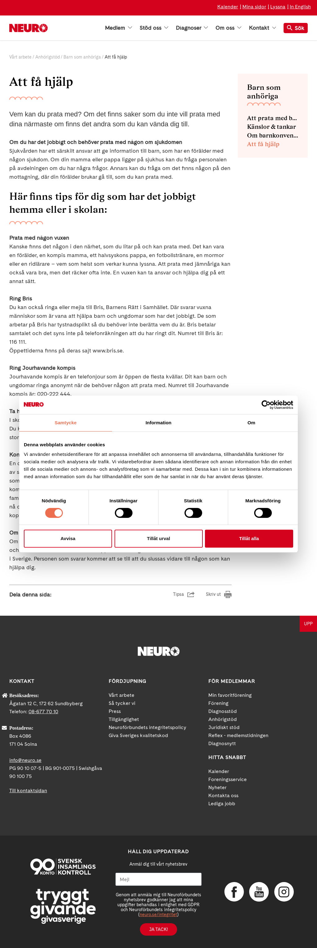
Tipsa (178, 594)
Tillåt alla (249, 538)
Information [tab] (158, 422)
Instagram (283, 892)
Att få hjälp (263, 144)
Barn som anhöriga (82, 57)
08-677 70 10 (43, 711)
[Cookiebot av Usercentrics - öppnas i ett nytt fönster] (266, 404)
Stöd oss (154, 28)
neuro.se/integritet (158, 914)
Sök (295, 28)
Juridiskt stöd (224, 727)
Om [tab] (251, 422)
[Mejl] (158, 879)
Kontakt (262, 28)
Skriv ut (213, 594)
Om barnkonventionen (272, 135)
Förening (218, 703)
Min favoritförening (230, 695)
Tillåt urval (158, 538)
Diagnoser (192, 28)
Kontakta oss (223, 795)
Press (115, 711)
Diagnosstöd (222, 711)
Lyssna (277, 7)
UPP (308, 623)
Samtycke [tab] (66, 422)
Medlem (118, 28)
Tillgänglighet (124, 719)
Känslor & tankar (271, 126)
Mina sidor (254, 7)
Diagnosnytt (222, 743)
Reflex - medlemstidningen (238, 735)
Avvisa (68, 538)
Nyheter (217, 787)
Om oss (228, 28)
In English (300, 7)
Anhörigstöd (47, 57)
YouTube (258, 892)
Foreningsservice (227, 779)
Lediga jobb (221, 803)
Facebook (233, 892)
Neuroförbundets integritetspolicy (147, 727)
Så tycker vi (122, 703)
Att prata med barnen (272, 118)
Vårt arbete (20, 57)
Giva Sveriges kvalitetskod (138, 735)
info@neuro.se (25, 760)
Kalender (227, 7)
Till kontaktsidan (28, 790)
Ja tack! (158, 929)
